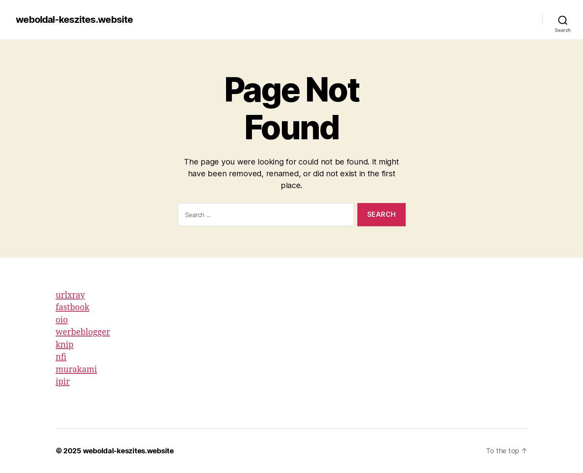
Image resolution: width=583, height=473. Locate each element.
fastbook (73, 307)
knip (65, 345)
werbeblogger (83, 332)
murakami (76, 369)
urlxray (70, 295)
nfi (61, 357)
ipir (63, 382)
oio (62, 320)
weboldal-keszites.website (74, 19)
